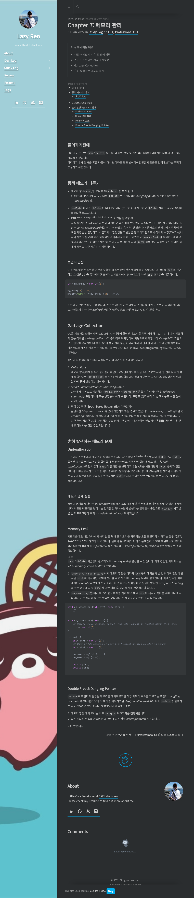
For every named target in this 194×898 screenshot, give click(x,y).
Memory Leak (82, 120)
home (70, 19)
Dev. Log (10, 60)
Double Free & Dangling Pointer (92, 125)
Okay (110, 891)
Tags (7, 90)
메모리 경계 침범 (83, 116)
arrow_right (50, 61)
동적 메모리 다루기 (80, 92)
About (8, 53)
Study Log (96, 32)
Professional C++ (126, 32)
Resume (94, 801)
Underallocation (83, 111)
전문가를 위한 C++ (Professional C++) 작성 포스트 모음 (147, 735)
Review (9, 75)
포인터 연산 (80, 96)
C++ (110, 32)
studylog (79, 19)
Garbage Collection (82, 102)
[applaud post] (125, 760)
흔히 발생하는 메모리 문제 (84, 107)
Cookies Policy (97, 891)
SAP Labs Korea (108, 796)
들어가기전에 (78, 87)
